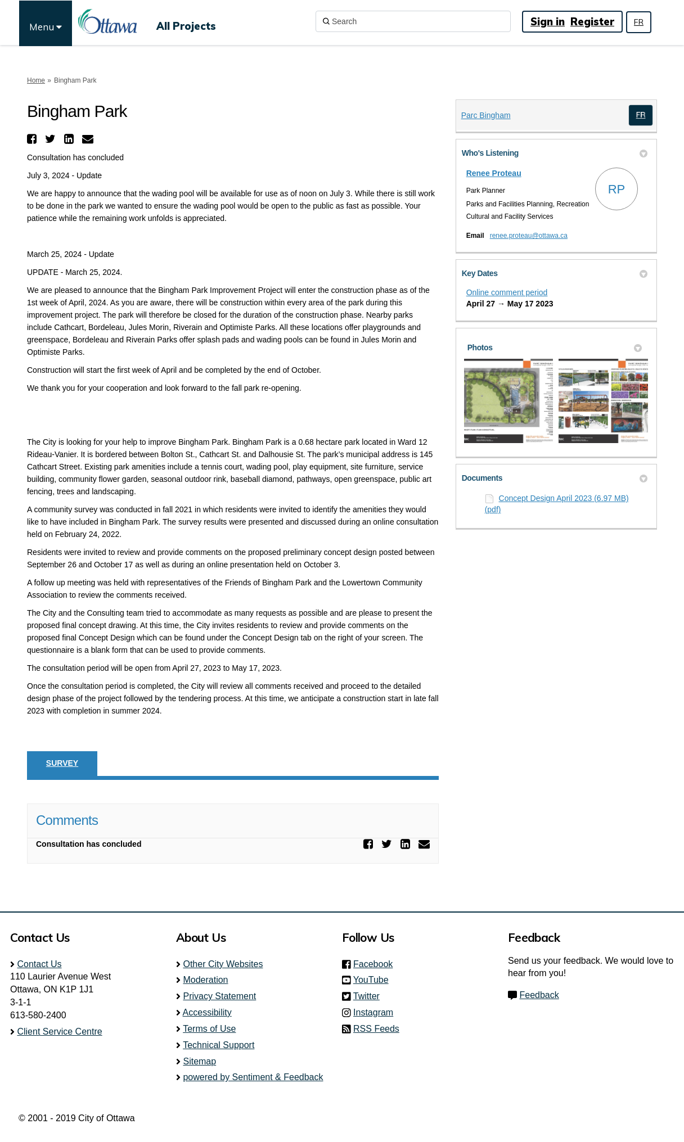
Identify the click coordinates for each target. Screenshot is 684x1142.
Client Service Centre (59, 1031)
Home (36, 80)
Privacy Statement (219, 996)
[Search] (413, 21)
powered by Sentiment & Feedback (253, 1077)
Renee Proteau (493, 173)
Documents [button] (554, 477)
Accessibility (207, 1012)
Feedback (539, 995)
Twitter (369, 996)
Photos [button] (554, 347)
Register (592, 21)
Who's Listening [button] (554, 152)
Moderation (205, 980)
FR (639, 22)
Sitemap (199, 1061)
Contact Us (39, 964)
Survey (62, 763)
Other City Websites (223, 964)
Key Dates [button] (554, 273)
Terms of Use (209, 1028)
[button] (33, 139)
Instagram (376, 1012)
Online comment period (507, 292)
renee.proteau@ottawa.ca (529, 236)
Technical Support (218, 1045)
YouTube (374, 980)
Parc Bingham (486, 115)
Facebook (376, 964)
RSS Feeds (376, 1028)
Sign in (547, 21)
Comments (67, 820)
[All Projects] (186, 21)
